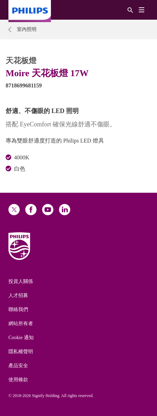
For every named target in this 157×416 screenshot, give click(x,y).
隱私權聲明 (20, 351)
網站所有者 (20, 323)
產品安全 (18, 365)
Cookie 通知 (21, 337)
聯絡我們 (18, 309)
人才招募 (18, 295)
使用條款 (18, 379)
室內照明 (27, 29)
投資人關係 (20, 281)
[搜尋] (130, 9)
